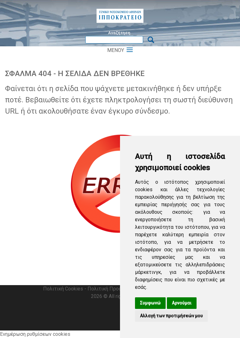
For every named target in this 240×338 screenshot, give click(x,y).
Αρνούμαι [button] (182, 302)
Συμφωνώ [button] (150, 302)
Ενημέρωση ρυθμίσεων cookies (35, 334)
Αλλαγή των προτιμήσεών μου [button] (171, 315)
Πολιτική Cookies (63, 289)
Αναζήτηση (119, 32)
